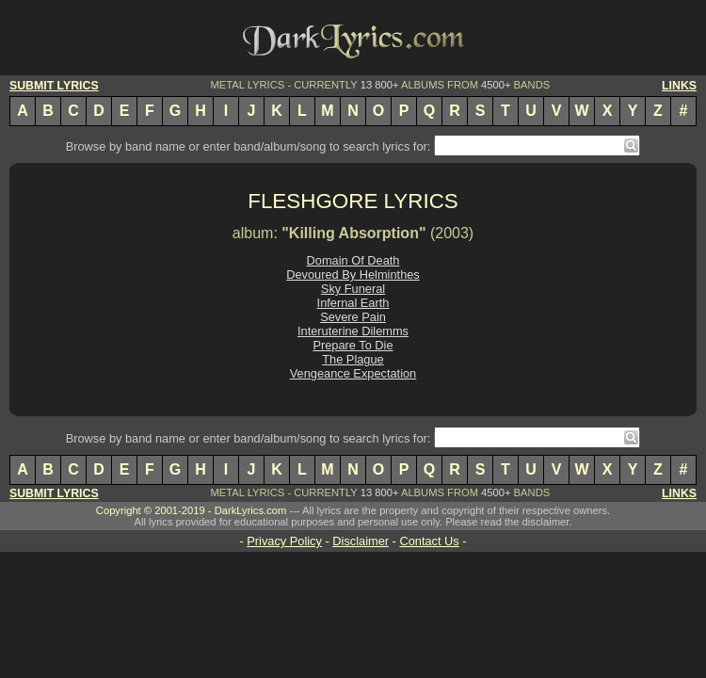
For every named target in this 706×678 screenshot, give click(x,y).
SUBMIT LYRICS (54, 85)
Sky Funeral (353, 289)
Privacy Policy (284, 541)
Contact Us (428, 541)
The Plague (352, 359)
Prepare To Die (353, 345)
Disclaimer (360, 541)
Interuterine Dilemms (353, 331)
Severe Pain (353, 317)
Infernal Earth (353, 303)
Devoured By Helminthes (353, 274)
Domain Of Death (353, 260)
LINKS (679, 85)
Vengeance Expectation (353, 373)
